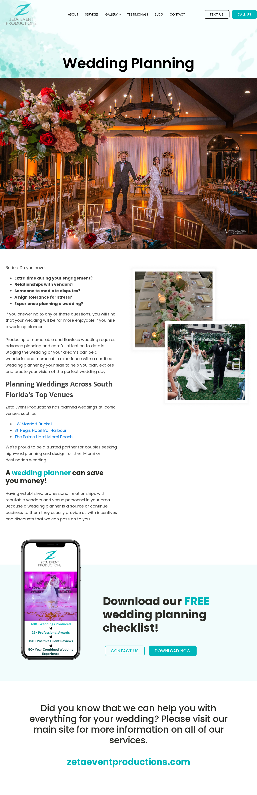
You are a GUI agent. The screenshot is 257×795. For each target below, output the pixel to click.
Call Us (244, 14)
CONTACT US (125, 651)
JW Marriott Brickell (33, 424)
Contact (177, 14)
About (73, 14)
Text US (217, 14)
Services (92, 14)
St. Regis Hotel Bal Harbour (40, 430)
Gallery (111, 14)
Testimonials (137, 14)
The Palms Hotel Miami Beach (43, 437)
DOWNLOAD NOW (173, 651)
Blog (159, 14)
